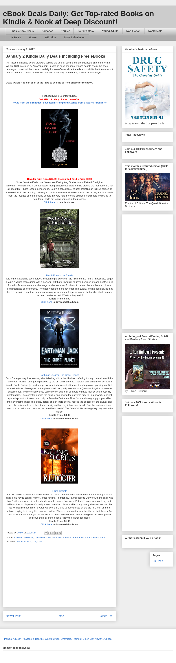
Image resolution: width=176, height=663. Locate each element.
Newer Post (13, 615)
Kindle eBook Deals (22, 31)
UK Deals (15, 37)
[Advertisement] (73, 578)
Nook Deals (155, 31)
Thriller (65, 31)
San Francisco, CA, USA (29, 541)
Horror (33, 37)
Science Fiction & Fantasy (69, 537)
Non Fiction (133, 31)
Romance (47, 31)
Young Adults (110, 31)
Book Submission (74, 37)
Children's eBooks (23, 537)
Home (60, 615)
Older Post (106, 615)
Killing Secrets (59, 491)
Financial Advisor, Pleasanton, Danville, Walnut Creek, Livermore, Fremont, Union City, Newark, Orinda (57, 638)
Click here (49, 202)
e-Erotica (50, 37)
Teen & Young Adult (95, 537)
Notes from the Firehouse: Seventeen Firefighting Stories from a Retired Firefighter (60, 102)
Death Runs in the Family (59, 275)
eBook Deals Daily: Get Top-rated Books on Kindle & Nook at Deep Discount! (78, 18)
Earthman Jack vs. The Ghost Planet (59, 375)
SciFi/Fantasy (86, 31)
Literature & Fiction (45, 537)
